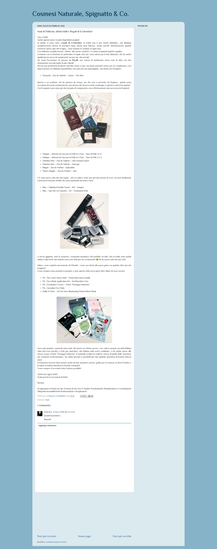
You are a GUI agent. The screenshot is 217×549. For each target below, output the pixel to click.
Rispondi (47, 419)
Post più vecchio (122, 536)
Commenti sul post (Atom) (56, 542)
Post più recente (46, 536)
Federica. (48, 412)
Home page (84, 536)
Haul (47, 400)
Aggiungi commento (47, 425)
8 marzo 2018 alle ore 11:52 (64, 412)
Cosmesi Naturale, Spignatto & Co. (80, 13)
